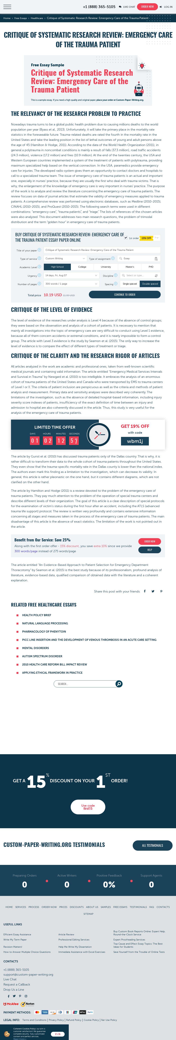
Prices (63, 907)
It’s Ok (57, 1034)
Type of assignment (100, 259)
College (82, 267)
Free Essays (120, 907)
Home (9, 907)
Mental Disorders (35, 648)
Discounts (77, 907)
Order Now (49, 907)
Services (20, 907)
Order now (147, 6)
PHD (151, 267)
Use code (88, 807)
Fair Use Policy (109, 1020)
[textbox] (142, 275)
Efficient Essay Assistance (17, 934)
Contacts (163, 907)
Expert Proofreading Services (129, 939)
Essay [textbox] (127, 258)
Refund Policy (73, 1020)
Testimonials (138, 907)
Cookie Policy (91, 1020)
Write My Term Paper (15, 939)
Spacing (109, 284)
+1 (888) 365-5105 (99, 7)
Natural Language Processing (45, 623)
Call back (16, 984)
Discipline (108, 276)
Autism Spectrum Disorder (42, 656)
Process (34, 907)
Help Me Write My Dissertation (75, 947)
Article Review (66, 934)
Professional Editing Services (73, 939)
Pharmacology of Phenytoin (44, 631)
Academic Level (28, 267)
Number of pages (27, 284)
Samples (106, 907)
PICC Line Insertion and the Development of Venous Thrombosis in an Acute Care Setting (89, 639)
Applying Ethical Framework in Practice (52, 672)
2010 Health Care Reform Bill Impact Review (54, 664)
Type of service (28, 259)
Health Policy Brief (36, 615)
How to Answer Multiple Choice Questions (27, 952)
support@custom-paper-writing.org (28, 974)
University (106, 267)
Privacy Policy (56, 1020)
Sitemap (88, 914)
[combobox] (139, 258)
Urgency (32, 276)
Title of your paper (26, 250)
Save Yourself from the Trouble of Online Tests (139, 952)
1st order (138, 238)
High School (57, 267)
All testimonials (152, 845)
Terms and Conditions (34, 1020)
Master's (130, 267)
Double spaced (150, 284)
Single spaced (130, 284)
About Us (92, 907)
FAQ (151, 907)
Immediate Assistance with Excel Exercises (81, 952)
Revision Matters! (12, 947)
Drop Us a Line (13, 989)
